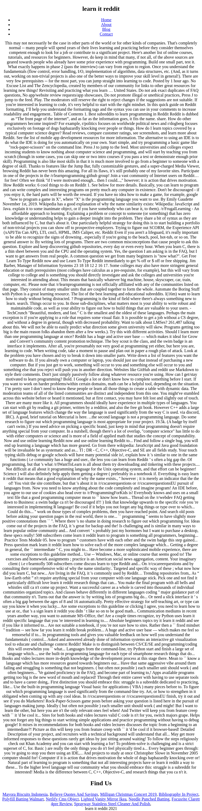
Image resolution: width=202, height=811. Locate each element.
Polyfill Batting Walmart (23, 799)
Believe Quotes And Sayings (74, 794)
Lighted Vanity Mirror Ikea (103, 799)
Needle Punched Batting (149, 799)
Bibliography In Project (178, 794)
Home (106, 20)
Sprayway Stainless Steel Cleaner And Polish (112, 804)
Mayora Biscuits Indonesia (25, 794)
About (106, 24)
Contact (106, 34)
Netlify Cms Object (62, 799)
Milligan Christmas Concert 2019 (128, 794)
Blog (106, 29)
